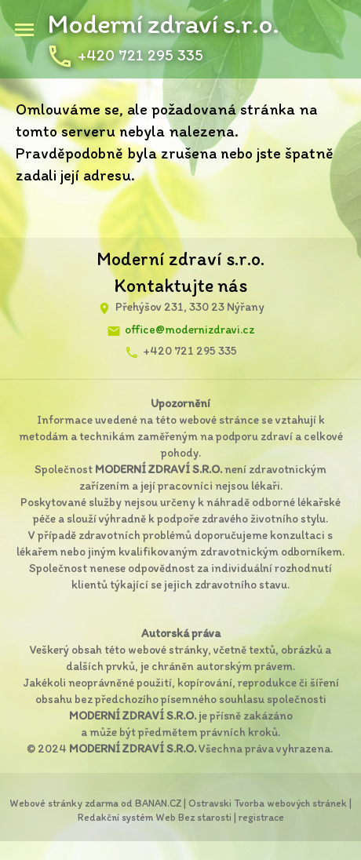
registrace (261, 817)
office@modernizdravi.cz (189, 329)
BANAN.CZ (158, 803)
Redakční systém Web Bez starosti (155, 817)
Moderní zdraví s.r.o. (163, 23)
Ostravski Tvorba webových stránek (267, 803)
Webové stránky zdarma (64, 803)
